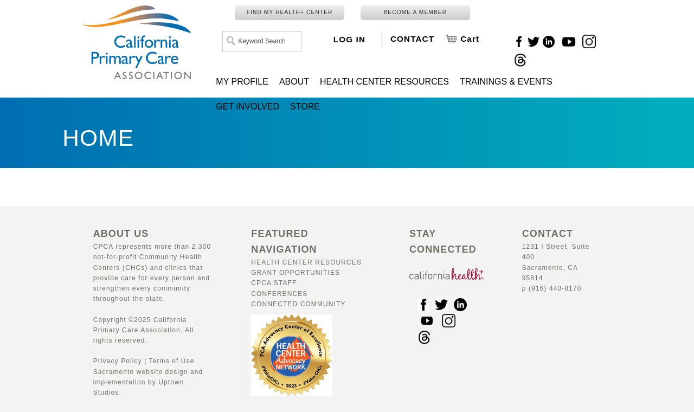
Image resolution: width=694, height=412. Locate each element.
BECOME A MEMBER (415, 12)
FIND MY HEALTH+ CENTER (290, 12)
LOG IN (349, 39)
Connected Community (298, 304)
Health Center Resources (306, 262)
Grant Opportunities (295, 272)
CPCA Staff (274, 283)
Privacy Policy (117, 361)
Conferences (279, 294)
